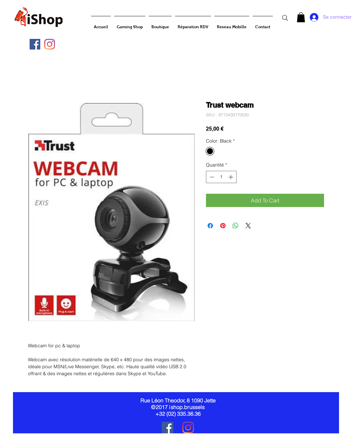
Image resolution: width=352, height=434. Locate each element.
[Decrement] (211, 177)
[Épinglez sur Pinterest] (223, 226)
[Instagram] (49, 44)
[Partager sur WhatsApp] (236, 226)
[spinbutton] (221, 177)
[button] (301, 17)
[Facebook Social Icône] (35, 44)
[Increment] (231, 177)
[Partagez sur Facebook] (210, 226)
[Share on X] (248, 226)
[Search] (285, 18)
